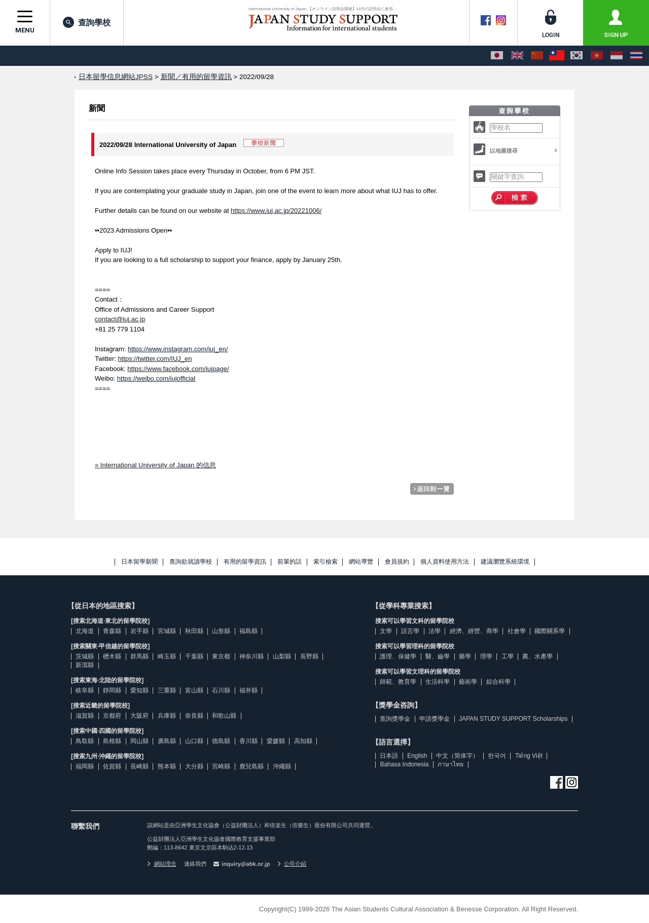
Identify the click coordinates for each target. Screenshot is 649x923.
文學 (386, 631)
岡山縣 (139, 741)
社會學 (517, 631)
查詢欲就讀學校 (190, 562)
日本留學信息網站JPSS (116, 77)
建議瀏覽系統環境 (505, 562)
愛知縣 (139, 690)
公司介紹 (292, 864)
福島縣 (248, 631)
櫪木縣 (112, 656)
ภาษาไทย (450, 764)
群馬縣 (139, 656)
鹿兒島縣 (251, 766)
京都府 (112, 715)
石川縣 (221, 690)
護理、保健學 (398, 656)
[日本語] (496, 55)
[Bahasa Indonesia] (616, 55)
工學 (507, 656)
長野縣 (309, 656)
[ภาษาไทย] (636, 55)
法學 (434, 631)
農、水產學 (537, 656)
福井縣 (248, 690)
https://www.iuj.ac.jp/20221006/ (276, 210)
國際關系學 (549, 631)
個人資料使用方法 (444, 562)
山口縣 (194, 741)
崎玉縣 (167, 656)
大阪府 (139, 715)
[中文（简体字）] (537, 55)
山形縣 (221, 631)
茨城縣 (85, 656)
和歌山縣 (224, 715)
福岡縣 (85, 766)
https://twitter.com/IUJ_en (155, 358)
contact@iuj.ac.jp (120, 319)
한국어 (497, 755)
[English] (517, 55)
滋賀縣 (85, 715)
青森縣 (112, 631)
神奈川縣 (251, 656)
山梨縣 (282, 656)
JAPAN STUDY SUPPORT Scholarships (513, 718)
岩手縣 (139, 631)
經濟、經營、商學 (474, 631)
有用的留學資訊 (245, 562)
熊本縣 (167, 766)
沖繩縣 (282, 766)
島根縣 (112, 741)
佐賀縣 (112, 766)
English (417, 755)
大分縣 (194, 766)
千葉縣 (194, 656)
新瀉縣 (85, 665)
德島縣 (221, 741)
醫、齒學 (437, 656)
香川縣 (248, 741)
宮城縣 (167, 631)
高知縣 (303, 741)
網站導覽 (361, 562)
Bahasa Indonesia (404, 764)
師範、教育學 (398, 681)
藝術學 (468, 681)
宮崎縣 (221, 766)
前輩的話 (289, 562)
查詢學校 (87, 22)
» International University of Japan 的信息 (155, 465)
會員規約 (397, 562)
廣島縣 (167, 741)
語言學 (410, 631)
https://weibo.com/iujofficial (156, 378)
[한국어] (576, 55)
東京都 (221, 656)
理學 (486, 656)
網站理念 (161, 864)
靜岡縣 (112, 690)
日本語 (389, 755)
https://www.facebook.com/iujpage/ (178, 369)
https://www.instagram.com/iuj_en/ (178, 349)
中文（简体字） (457, 755)
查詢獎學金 (395, 718)
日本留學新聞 (139, 562)
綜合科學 (498, 681)
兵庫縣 (167, 715)
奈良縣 (194, 715)
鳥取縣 (85, 741)
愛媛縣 (276, 741)
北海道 (85, 631)
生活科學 (437, 681)
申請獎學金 (434, 718)
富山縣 (194, 690)
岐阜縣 (85, 690)
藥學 (465, 656)
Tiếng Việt (529, 755)
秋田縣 (194, 631)
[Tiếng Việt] (596, 55)
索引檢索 (325, 562)
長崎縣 (139, 766)
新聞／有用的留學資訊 (196, 77)
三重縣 (167, 690)
